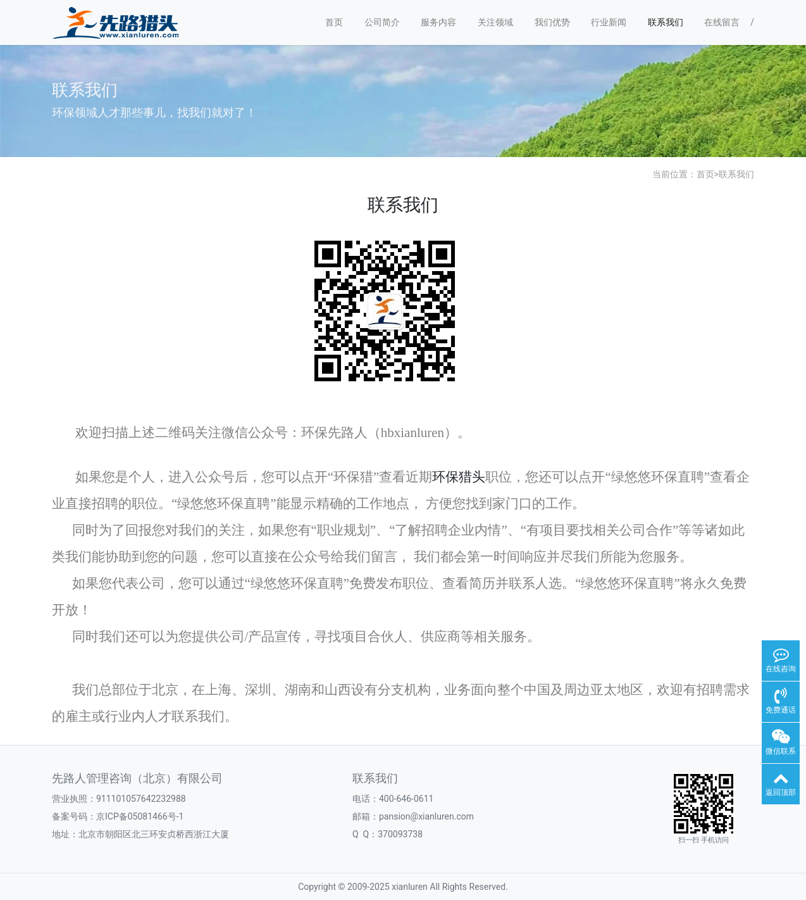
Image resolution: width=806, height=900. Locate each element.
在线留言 (722, 22)
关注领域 (495, 22)
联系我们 (665, 22)
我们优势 (552, 22)
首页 (334, 22)
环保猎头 (458, 477)
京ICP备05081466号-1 (139, 816)
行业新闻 (608, 22)
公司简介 (382, 22)
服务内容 (438, 22)
